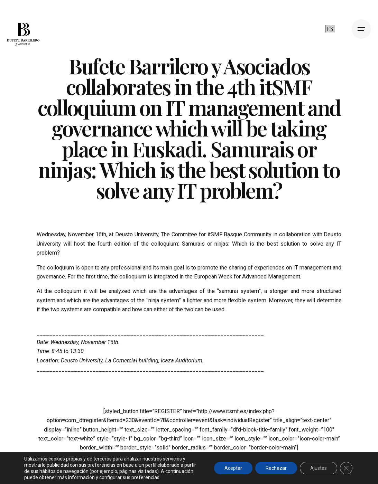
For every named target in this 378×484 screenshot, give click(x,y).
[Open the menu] (361, 29)
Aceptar (233, 468)
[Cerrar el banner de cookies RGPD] (346, 468)
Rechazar (276, 468)
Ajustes (318, 468)
